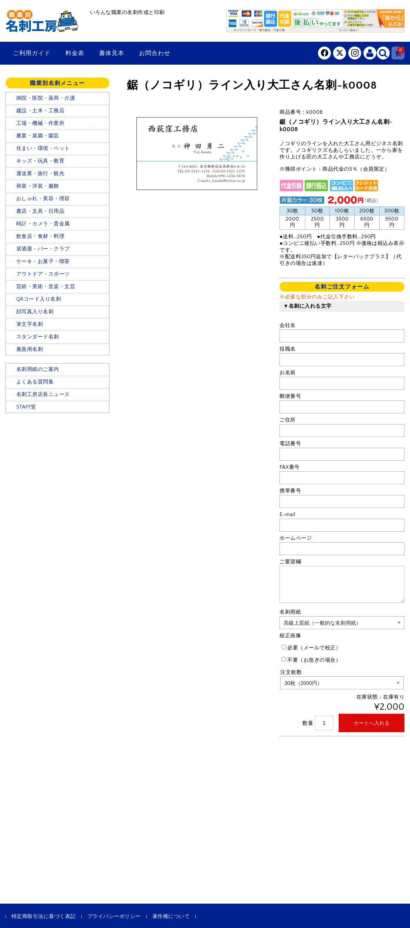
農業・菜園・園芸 (37, 136)
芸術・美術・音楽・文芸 (45, 287)
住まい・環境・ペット (43, 148)
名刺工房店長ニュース (43, 395)
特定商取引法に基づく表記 (43, 917)
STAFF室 (26, 407)
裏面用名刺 (29, 349)
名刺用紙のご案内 (37, 369)
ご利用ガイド (32, 53)
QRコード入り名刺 (38, 299)
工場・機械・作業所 (40, 123)
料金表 (74, 53)
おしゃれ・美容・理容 (43, 199)
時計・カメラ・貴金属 (43, 224)
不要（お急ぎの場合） (311, 660)
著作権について (171, 917)
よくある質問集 (35, 382)
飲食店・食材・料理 (40, 236)
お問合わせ (154, 53)
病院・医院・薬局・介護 (45, 98)
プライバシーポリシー (114, 917)
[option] (196, 154)
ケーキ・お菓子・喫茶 (43, 262)
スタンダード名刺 (37, 337)
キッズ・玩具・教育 (40, 161)
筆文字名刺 (29, 324)
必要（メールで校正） (311, 648)
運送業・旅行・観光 (40, 174)
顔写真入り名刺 (35, 312)
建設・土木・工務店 (40, 111)
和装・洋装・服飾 (37, 186)
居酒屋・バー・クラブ (43, 249)
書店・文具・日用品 (40, 211)
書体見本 (111, 53)
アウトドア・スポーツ (43, 274)
